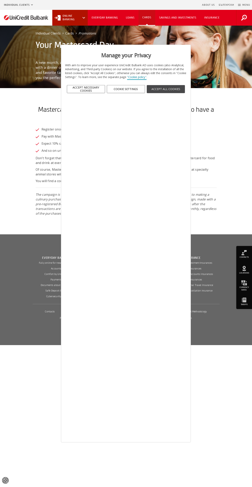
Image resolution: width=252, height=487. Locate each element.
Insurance (192, 258)
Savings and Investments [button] (177, 17)
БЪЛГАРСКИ (226, 5)
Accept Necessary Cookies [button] (86, 89)
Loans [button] (130, 17)
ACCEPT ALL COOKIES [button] (165, 89)
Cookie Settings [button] (126, 89)
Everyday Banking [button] (105, 17)
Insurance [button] (212, 17)
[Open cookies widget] (5, 481)
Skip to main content (183, 5)
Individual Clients (17, 5)
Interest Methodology (195, 311)
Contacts (50, 311)
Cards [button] (146, 17)
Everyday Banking (56, 258)
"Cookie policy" (137, 77)
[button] (244, 5)
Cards (69, 33)
